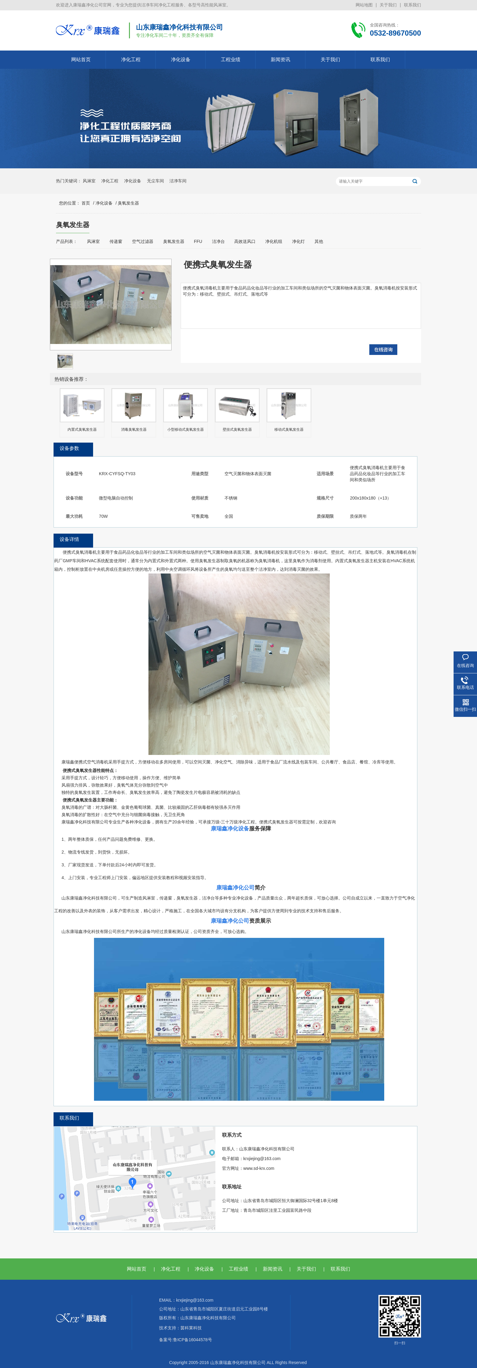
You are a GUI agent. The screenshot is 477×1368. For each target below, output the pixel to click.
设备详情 (69, 539)
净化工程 (131, 59)
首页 (86, 203)
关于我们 (388, 4)
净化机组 (273, 241)
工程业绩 (230, 59)
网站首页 (81, 59)
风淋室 (89, 180)
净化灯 (298, 241)
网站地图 (364, 4)
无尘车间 (155, 180)
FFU (198, 241)
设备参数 (69, 448)
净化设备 (180, 59)
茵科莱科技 (191, 1327)
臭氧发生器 (128, 203)
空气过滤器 (142, 241)
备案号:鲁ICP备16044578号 (185, 1339)
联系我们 (412, 4)
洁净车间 (177, 180)
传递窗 (116, 241)
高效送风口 (245, 241)
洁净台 (218, 241)
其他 (319, 241)
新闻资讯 (280, 59)
